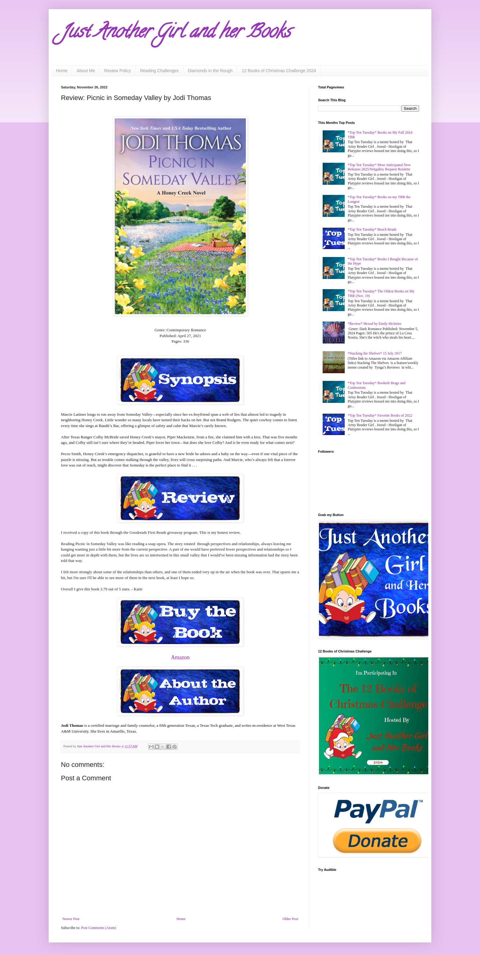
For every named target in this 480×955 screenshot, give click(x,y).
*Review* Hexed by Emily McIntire (374, 323)
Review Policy (117, 70)
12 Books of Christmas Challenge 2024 (279, 70)
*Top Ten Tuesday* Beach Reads (372, 229)
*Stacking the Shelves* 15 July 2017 (375, 353)
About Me (86, 70)
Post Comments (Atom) (98, 928)
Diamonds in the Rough (210, 70)
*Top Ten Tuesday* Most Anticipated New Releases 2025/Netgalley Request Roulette (379, 167)
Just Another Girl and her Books (176, 33)
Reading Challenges (159, 70)
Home (61, 70)
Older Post (290, 919)
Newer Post (71, 919)
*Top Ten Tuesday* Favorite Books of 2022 (380, 415)
